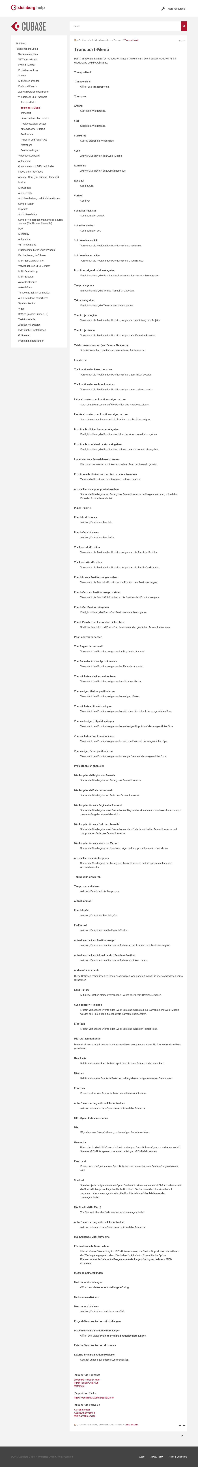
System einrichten (28, 54)
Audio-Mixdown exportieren (33, 298)
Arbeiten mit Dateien (29, 324)
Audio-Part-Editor (27, 214)
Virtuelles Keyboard (29, 155)
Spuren (22, 75)
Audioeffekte (25, 193)
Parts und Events (27, 86)
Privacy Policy (156, 1457)
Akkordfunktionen (27, 282)
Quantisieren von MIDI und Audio (36, 166)
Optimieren (24, 335)
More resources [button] (174, 9)
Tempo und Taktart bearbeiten (34, 292)
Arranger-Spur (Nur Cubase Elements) (38, 177)
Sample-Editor (26, 203)
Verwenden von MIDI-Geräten (34, 265)
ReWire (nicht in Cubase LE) (33, 314)
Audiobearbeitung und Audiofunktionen (39, 198)
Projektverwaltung (28, 70)
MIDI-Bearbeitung (28, 271)
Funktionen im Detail (88, 40)
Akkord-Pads (25, 287)
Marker (22, 182)
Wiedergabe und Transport (110, 40)
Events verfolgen (30, 150)
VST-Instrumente (27, 244)
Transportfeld (28, 102)
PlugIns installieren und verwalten (36, 249)
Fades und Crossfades (30, 171)
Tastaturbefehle (26, 319)
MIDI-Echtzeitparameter (31, 260)
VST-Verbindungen (28, 59)
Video (21, 308)
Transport (26, 112)
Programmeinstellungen (31, 340)
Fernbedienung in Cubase (32, 255)
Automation (24, 239)
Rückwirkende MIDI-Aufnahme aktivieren (94, 1397)
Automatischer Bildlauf (33, 128)
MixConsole (24, 187)
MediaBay (23, 233)
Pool (20, 228)
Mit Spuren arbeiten (28, 81)
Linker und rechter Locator (35, 118)
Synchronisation (26, 303)
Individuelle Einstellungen (32, 330)
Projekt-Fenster (26, 65)
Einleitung (21, 43)
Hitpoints (23, 209)
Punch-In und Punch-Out (34, 139)
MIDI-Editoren (26, 276)
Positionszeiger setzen (33, 123)
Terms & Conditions (177, 1457)
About (142, 1457)
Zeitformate (27, 134)
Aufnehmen (24, 161)
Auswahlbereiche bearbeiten (33, 91)
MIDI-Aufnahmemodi (84, 1416)
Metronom (79, 1386)
